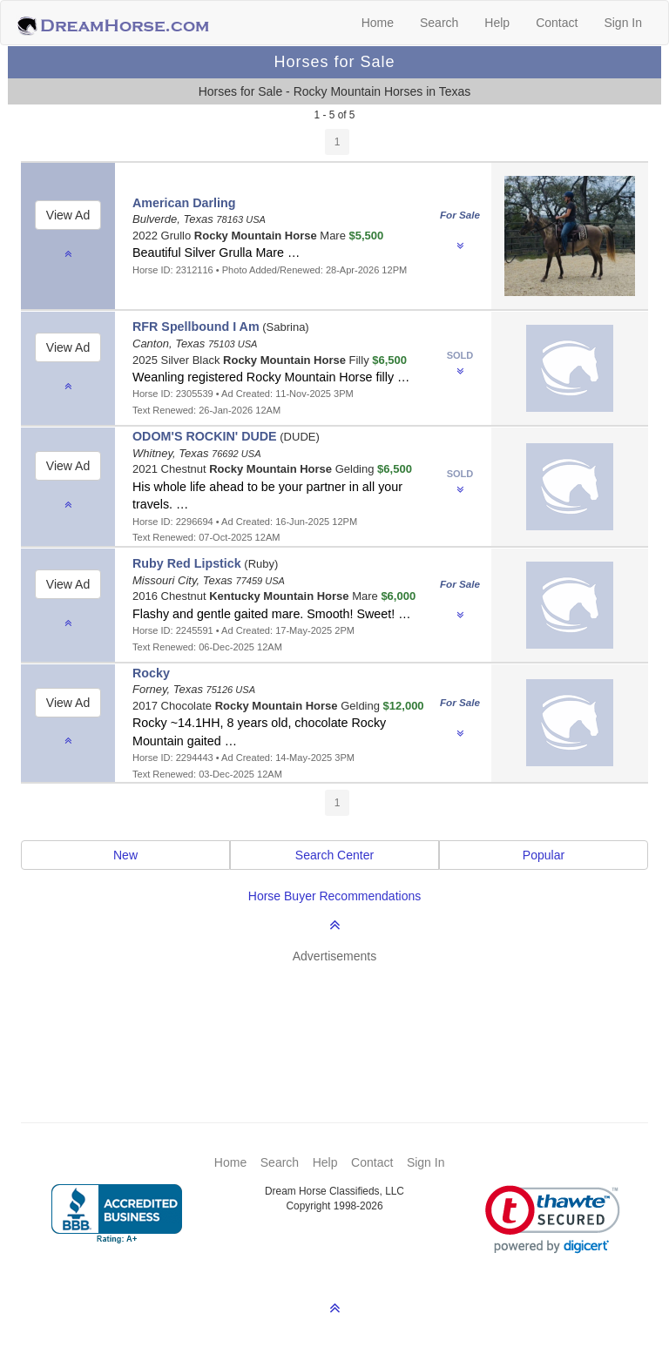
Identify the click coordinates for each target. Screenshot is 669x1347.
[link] (553, 1219)
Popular (543, 855)
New (125, 855)
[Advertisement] (343, 1017)
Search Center (334, 855)
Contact (557, 23)
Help (497, 23)
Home (378, 23)
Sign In (623, 23)
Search (439, 23)
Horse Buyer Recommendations (334, 896)
